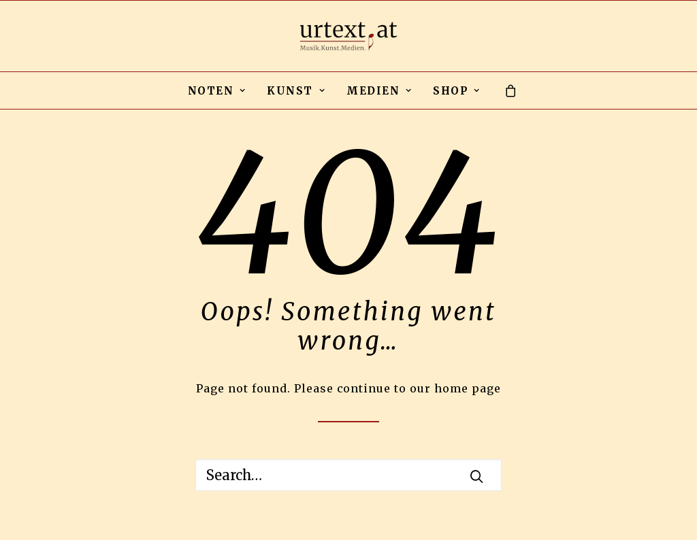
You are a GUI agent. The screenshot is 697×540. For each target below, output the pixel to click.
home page (467, 388)
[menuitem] (217, 90)
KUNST (296, 90)
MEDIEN (379, 90)
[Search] (348, 475)
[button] (476, 476)
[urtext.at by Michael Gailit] (348, 36)
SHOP (456, 90)
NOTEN (217, 90)
